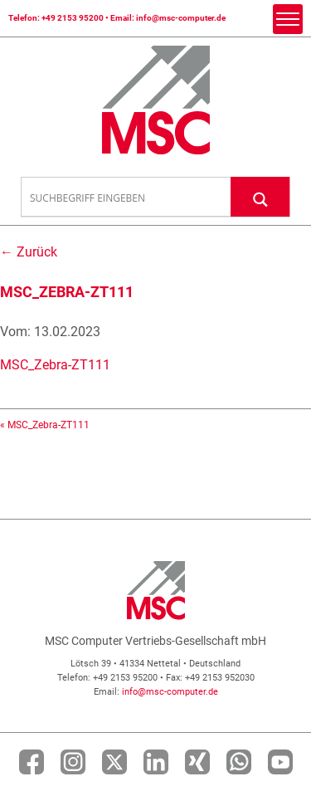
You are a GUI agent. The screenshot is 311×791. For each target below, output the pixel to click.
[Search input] (126, 197)
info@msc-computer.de (181, 17)
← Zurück (28, 252)
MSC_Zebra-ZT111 (55, 365)
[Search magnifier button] (260, 196)
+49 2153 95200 (72, 17)
